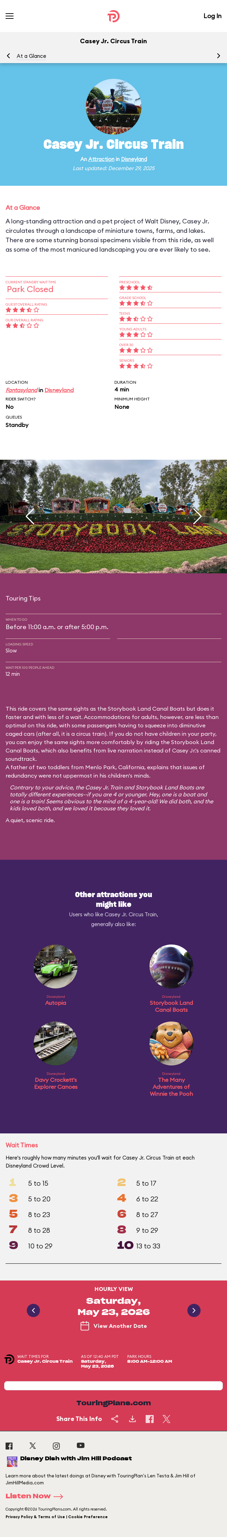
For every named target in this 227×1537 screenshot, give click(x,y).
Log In (212, 16)
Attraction (101, 159)
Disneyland (134, 159)
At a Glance (31, 56)
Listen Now (36, 1496)
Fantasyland (21, 390)
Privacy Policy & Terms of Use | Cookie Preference (57, 1516)
